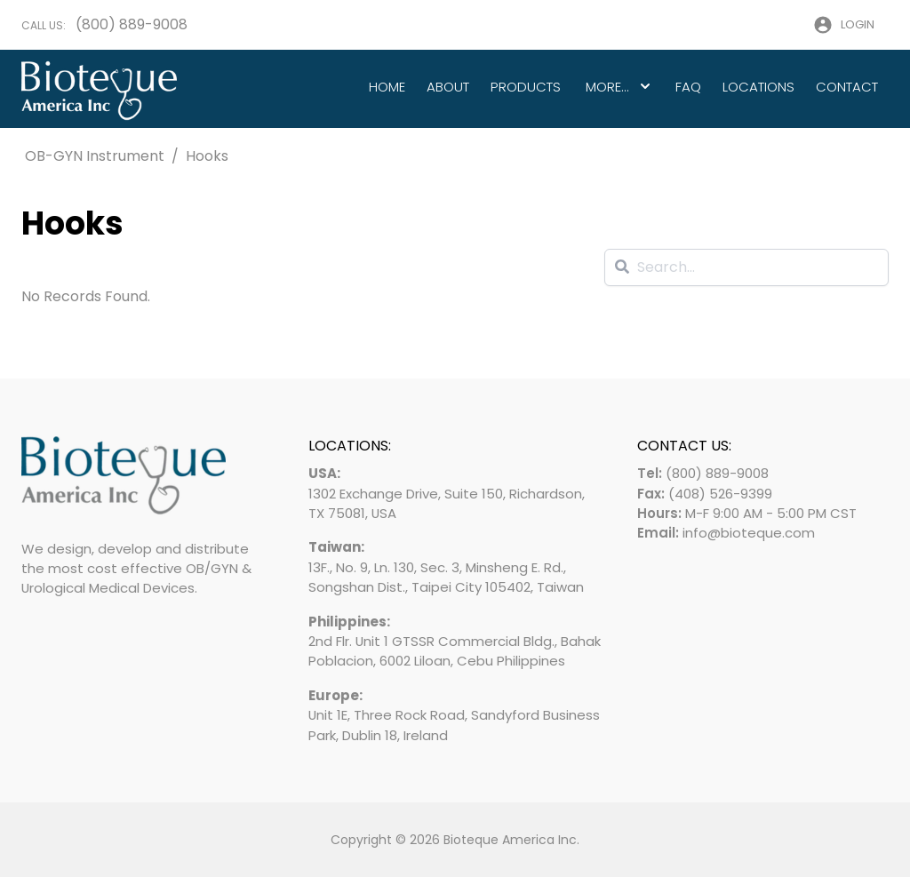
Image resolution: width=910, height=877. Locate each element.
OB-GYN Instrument (94, 156)
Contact (847, 86)
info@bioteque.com (748, 532)
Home (387, 86)
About (448, 86)
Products (526, 86)
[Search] (455, 267)
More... (620, 86)
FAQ (688, 86)
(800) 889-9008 (132, 24)
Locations (758, 86)
